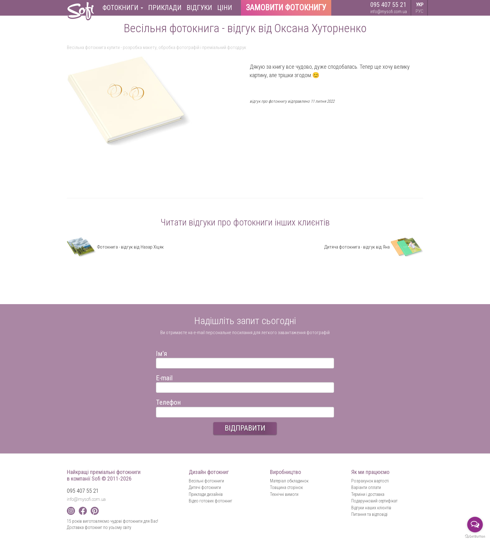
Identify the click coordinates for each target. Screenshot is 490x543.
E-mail (164, 377)
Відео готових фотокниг (210, 500)
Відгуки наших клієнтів (371, 507)
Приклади (165, 8)
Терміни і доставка (367, 494)
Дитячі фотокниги (205, 487)
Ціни (224, 8)
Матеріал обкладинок (289, 480)
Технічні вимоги (284, 494)
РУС (419, 11)
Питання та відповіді (369, 514)
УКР (419, 4)
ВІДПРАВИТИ (245, 428)
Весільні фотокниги (206, 480)
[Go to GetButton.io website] (475, 537)
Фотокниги (122, 8)
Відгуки (199, 8)
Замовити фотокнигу (286, 7)
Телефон (168, 401)
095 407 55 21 (388, 4)
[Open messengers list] (475, 524)
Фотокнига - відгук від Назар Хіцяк (115, 247)
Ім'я (161, 353)
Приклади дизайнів (206, 494)
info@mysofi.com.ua (388, 11)
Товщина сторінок (286, 487)
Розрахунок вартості (370, 480)
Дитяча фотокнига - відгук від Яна (373, 247)
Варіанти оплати (366, 487)
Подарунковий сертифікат (374, 500)
